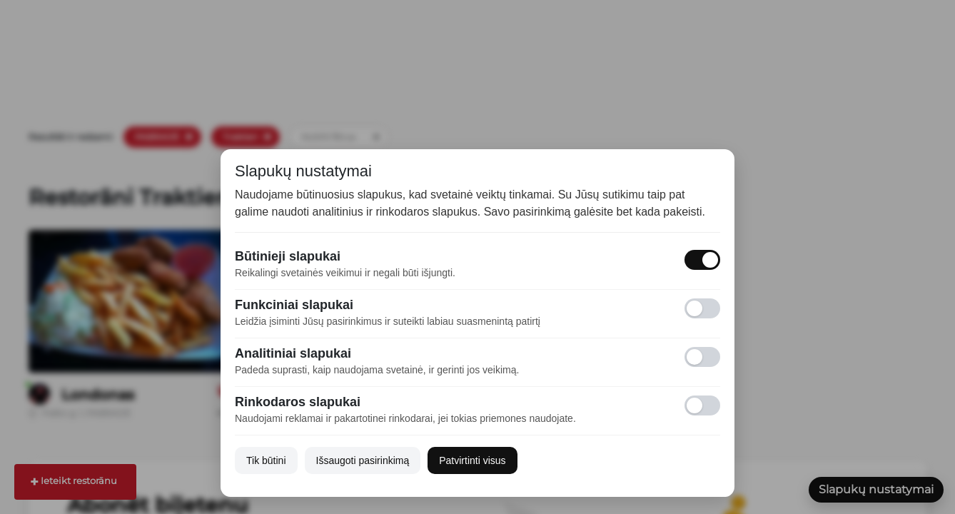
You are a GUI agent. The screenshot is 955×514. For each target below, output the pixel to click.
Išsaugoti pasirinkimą (363, 460)
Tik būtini (266, 460)
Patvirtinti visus (472, 460)
